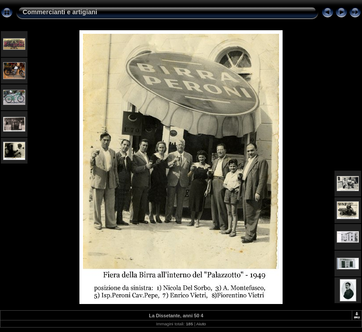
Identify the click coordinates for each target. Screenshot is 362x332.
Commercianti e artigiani (60, 12)
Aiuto (201, 323)
